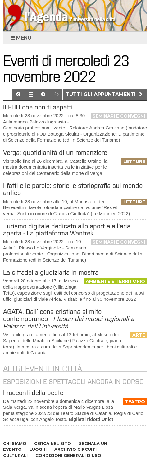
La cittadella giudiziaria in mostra (50, 272)
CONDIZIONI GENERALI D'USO (68, 455)
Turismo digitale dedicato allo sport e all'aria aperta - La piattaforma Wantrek (66, 229)
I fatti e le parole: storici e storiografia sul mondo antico (73, 189)
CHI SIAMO (14, 443)
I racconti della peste (33, 393)
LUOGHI (38, 449)
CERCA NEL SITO (52, 443)
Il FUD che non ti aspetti (38, 107)
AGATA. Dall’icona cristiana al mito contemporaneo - (68, 319)
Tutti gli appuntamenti (105, 94)
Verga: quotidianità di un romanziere (55, 152)
